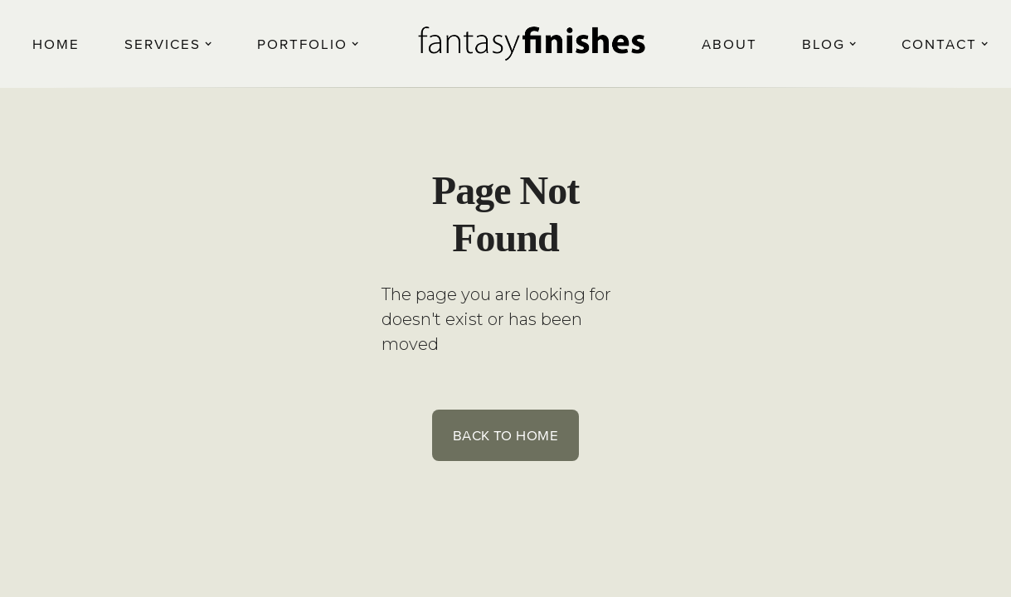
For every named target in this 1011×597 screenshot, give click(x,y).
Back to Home (506, 435)
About (729, 43)
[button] (168, 44)
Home (56, 43)
